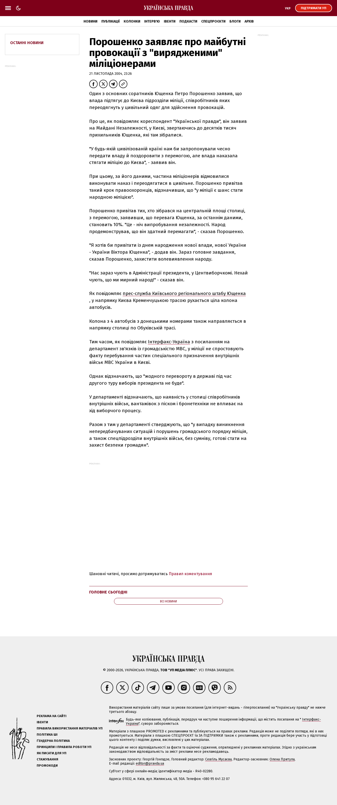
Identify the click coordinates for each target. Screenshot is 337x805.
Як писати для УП (51, 753)
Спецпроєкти (213, 21)
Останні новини (27, 42)
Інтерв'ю (152, 21)
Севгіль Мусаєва (218, 759)
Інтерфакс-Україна (169, 342)
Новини (90, 21)
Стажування (47, 759)
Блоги (235, 21)
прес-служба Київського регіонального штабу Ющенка (184, 293)
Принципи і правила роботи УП (64, 747)
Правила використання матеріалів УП (70, 728)
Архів (249, 21)
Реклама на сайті (51, 716)
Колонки (132, 21)
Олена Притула (282, 759)
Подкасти (188, 21)
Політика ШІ (47, 734)
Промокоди (47, 765)
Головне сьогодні (108, 592)
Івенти (169, 21)
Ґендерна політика (53, 741)
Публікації (110, 21)
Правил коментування (190, 573)
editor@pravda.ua (150, 763)
